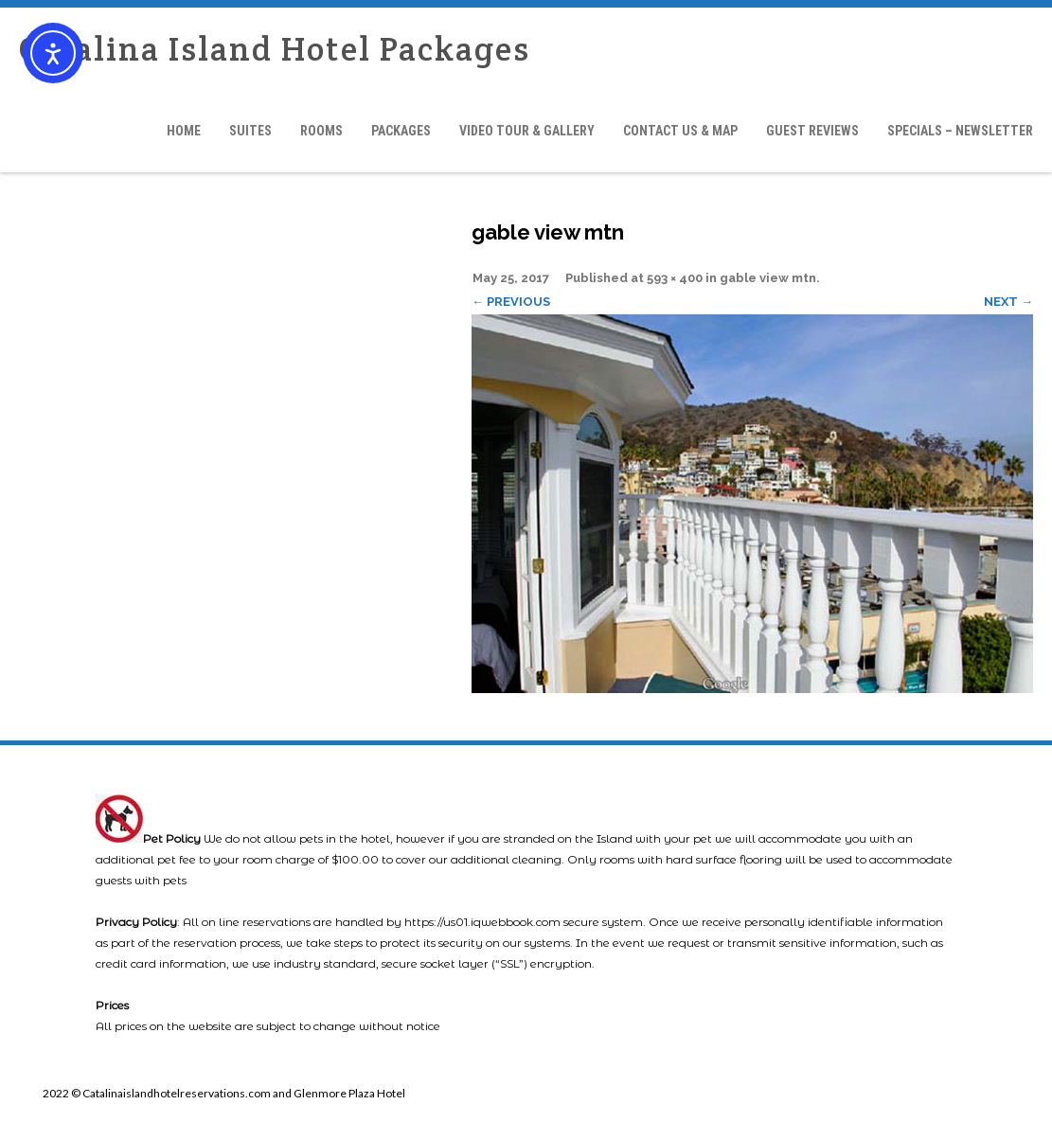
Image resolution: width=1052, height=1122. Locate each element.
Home (184, 130)
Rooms (321, 130)
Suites (250, 130)
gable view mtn (768, 278)
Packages (401, 130)
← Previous (511, 301)
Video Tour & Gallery (527, 130)
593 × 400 (675, 278)
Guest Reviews (812, 130)
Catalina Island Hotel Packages (274, 48)
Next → (1008, 301)
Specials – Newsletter (960, 130)
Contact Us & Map (680, 130)
